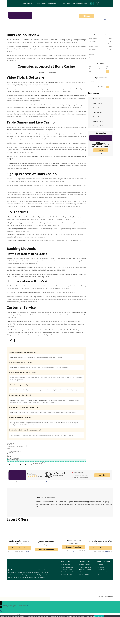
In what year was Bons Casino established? (22, 352)
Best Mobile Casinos (67, 574)
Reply (2, 612)
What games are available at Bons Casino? (22, 372)
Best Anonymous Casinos (69, 572)
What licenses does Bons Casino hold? (21, 362)
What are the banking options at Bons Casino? (23, 407)
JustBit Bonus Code (46, 541)
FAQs (108, 29)
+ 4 (107, 71)
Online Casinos (51, 3)
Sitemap (100, 574)
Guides (86, 3)
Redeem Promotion (19, 548)
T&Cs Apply (101, 153)
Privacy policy (100, 616)
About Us (100, 564)
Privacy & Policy (102, 569)
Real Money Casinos (67, 567)
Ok (95, 616)
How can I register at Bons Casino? (20, 395)
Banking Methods (79, 29)
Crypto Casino (77, 3)
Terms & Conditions (103, 572)
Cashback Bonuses (85, 572)
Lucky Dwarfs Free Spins (19, 541)
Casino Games (40, 3)
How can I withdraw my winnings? (19, 418)
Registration (50, 29)
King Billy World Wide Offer (100, 541)
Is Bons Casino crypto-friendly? (18, 385)
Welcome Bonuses (85, 564)
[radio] (30, 463)
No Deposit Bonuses (85, 569)
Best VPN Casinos (67, 569)
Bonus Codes (31, 3)
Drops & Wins (66, 564)
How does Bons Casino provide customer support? (25, 430)
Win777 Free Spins (73, 541)
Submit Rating (37, 464)
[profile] (97, 3)
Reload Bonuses (84, 574)
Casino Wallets (67, 3)
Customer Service (95, 29)
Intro (12, 29)
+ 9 (107, 87)
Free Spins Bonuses (85, 567)
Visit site (86, 16)
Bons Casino (31, 474)
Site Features (64, 29)
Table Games (37, 29)
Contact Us (101, 567)
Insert (18, 614)
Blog (24, 3)
